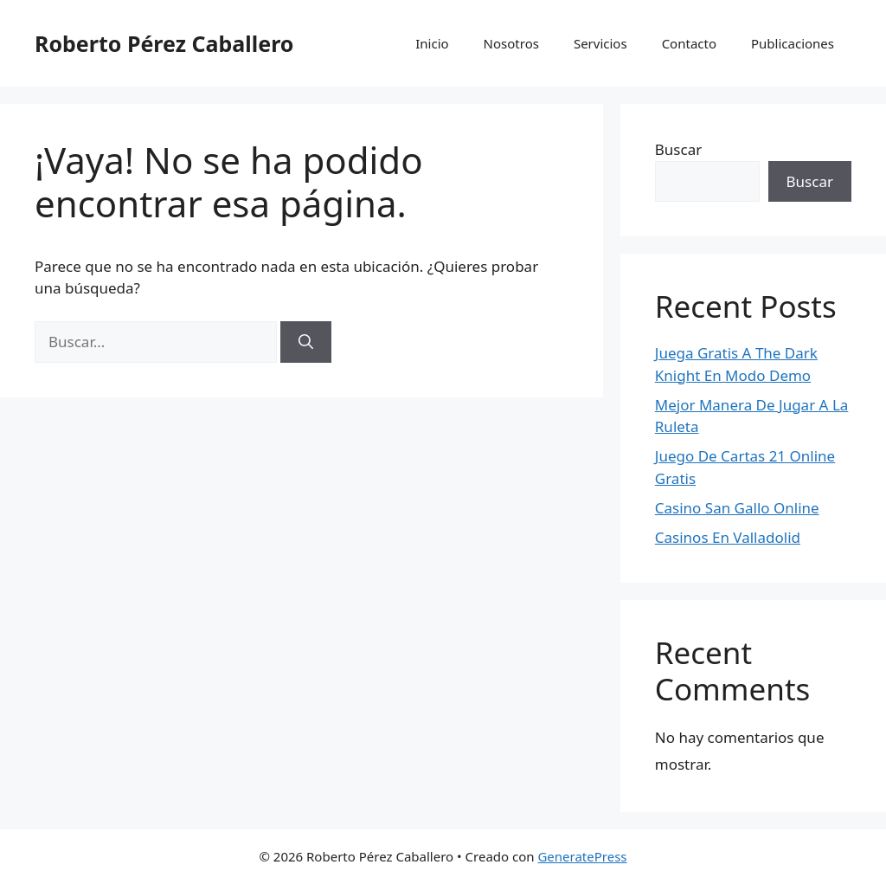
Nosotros (511, 43)
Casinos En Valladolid (727, 537)
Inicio (431, 43)
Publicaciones (792, 43)
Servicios (600, 43)
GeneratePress (581, 856)
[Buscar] (305, 342)
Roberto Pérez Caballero (164, 43)
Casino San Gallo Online (737, 508)
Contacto (689, 43)
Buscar (678, 149)
